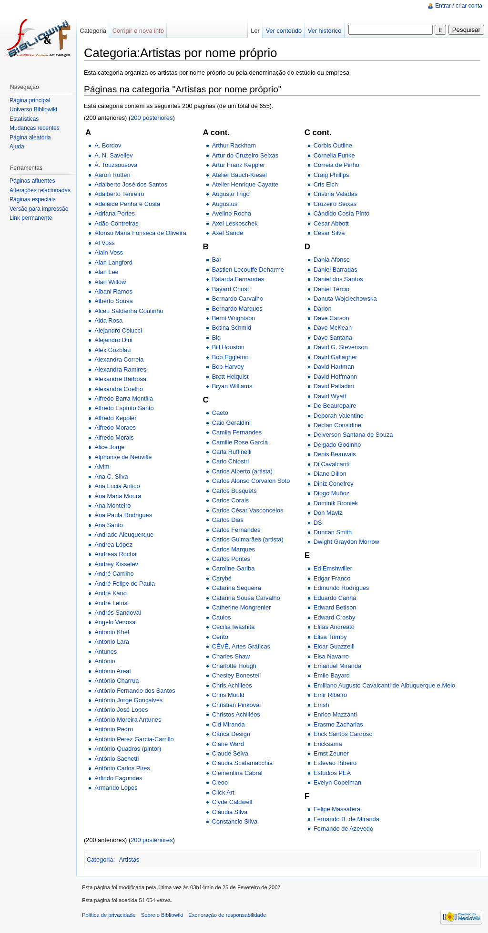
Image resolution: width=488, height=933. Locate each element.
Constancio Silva (234, 821)
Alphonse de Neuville (123, 457)
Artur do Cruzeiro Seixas (245, 155)
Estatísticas (24, 119)
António (104, 661)
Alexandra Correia (118, 359)
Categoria (100, 859)
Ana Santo (108, 525)
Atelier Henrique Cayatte (245, 184)
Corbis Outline (333, 145)
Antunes (105, 651)
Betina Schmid (232, 327)
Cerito (220, 636)
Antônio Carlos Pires (122, 768)
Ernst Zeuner (331, 753)
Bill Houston (228, 347)
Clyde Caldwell (232, 801)
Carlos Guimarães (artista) (248, 539)
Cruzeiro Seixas (335, 203)
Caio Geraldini (231, 422)
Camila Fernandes (237, 432)
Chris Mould (228, 694)
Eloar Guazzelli (334, 646)
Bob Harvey (228, 366)
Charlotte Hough (234, 665)
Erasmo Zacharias (338, 724)
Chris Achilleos (232, 685)
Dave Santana (333, 337)
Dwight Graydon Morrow (346, 541)
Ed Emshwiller (333, 568)
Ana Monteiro (112, 505)
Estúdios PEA (332, 772)
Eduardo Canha (335, 597)
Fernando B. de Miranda (346, 819)
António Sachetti (116, 758)
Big (216, 337)
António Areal (112, 671)
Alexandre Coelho (118, 389)
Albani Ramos (113, 291)
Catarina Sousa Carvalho (246, 597)
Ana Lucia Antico (117, 486)
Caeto (220, 412)
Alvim (101, 466)
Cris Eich (326, 184)
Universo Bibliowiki (33, 109)
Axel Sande (227, 232)
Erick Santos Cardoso (343, 733)
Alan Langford (113, 262)
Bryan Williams (232, 386)
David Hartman (334, 366)
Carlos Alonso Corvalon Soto (251, 480)
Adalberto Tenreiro (119, 193)
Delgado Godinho (337, 444)
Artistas (129, 859)
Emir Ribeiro (330, 694)
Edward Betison (335, 607)
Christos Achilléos (236, 714)
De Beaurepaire (335, 405)
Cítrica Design (231, 733)
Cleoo (220, 782)
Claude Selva (230, 753)
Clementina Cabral (237, 772)
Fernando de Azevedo (343, 828)
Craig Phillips (331, 174)
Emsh (321, 704)
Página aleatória (30, 137)
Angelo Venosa (114, 622)
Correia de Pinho (336, 164)
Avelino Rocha (231, 213)
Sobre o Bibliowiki (162, 915)
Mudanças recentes (35, 128)
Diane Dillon (330, 473)
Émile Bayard (332, 675)
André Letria (111, 603)
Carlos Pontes (231, 558)
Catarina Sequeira (236, 587)
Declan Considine (337, 425)
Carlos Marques (233, 549)
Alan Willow (110, 281)
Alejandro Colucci (118, 330)
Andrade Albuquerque (123, 534)
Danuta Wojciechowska (345, 298)
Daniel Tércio (331, 289)
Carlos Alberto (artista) (242, 471)
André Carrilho (114, 573)
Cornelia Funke (334, 155)
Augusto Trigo (231, 193)
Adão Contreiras (116, 223)
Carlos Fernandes (236, 529)
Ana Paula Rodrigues (123, 515)
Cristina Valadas (335, 193)
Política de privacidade (109, 915)
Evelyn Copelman (337, 782)
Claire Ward (228, 743)
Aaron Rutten (112, 174)
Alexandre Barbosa (120, 379)
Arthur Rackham (234, 145)
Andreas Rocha (115, 554)
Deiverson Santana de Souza (353, 434)
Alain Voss (108, 252)
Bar (217, 259)
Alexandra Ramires (120, 369)
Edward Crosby (334, 617)
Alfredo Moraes (115, 427)
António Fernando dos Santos (134, 690)
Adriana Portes (114, 213)
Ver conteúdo (284, 30)
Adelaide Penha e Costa (127, 203)
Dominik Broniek (336, 503)
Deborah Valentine (339, 415)
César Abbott (331, 223)
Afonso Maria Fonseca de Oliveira (140, 232)
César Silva (329, 232)
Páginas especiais (33, 199)
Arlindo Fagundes (118, 778)
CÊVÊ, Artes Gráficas (241, 646)
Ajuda (17, 146)
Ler (255, 30)
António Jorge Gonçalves (128, 700)
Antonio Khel (111, 632)
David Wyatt (330, 396)
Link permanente (31, 218)
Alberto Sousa (113, 300)
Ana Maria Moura (117, 496)
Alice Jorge (109, 447)
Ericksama (328, 743)
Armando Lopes (115, 787)
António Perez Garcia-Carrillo (133, 739)
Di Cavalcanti (331, 464)
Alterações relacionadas (40, 190)
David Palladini (334, 386)
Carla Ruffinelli (232, 451)
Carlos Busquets (234, 490)
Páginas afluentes (32, 180)
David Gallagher (335, 357)
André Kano (110, 593)
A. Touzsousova (115, 164)
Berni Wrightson (233, 318)
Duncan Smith (333, 532)
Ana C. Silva (111, 476)
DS (318, 522)
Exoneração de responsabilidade (227, 915)
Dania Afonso (332, 259)
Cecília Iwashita (233, 626)
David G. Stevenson (341, 347)
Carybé (222, 578)
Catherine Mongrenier (241, 607)
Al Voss (104, 242)
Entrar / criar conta (458, 5)
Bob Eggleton (230, 357)
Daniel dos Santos (338, 279)
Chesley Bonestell (236, 675)
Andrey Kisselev (116, 564)
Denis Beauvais (335, 454)
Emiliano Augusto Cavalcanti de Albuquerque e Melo (384, 685)
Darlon (323, 308)
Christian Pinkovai (236, 704)
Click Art (223, 792)
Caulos (221, 617)
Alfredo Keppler (115, 418)
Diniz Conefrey (334, 483)
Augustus (224, 203)
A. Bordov (107, 145)
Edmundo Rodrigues (341, 587)
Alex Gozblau (112, 350)
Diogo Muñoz (331, 493)
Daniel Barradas (335, 269)
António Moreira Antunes (127, 719)
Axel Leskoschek (235, 223)
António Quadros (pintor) (127, 748)
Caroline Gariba (233, 568)
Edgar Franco (332, 578)
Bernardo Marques (237, 308)
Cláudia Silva (230, 811)
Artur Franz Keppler (238, 164)
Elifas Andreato (334, 626)
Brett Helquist (230, 376)
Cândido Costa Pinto (341, 213)
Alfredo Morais (114, 437)
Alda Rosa (108, 320)
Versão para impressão (39, 209)
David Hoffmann (335, 376)
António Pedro (113, 729)
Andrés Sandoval (117, 612)
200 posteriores (152, 117)
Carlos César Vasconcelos (248, 510)
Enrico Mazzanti (335, 714)
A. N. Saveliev (113, 155)
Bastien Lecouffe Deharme (248, 269)
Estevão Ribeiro (335, 762)
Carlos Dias (228, 519)
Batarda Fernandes (238, 279)
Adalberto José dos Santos (130, 184)
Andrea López (113, 544)
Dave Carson (331, 318)
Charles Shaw (231, 656)
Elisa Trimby (330, 636)
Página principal (30, 100)
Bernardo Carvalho (237, 298)
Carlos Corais (230, 500)
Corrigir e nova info (138, 30)
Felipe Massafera (337, 809)
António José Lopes (121, 709)
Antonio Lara (111, 641)
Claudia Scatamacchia (242, 762)
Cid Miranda (228, 724)
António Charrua (116, 680)
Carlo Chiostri (230, 461)
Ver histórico (324, 30)
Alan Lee (106, 271)
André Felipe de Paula (124, 583)
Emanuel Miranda (337, 665)
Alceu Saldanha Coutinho (128, 310)
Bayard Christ (230, 289)
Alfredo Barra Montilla (123, 398)
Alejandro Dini (113, 340)
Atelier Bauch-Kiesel (239, 174)
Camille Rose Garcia (240, 442)
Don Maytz (328, 512)
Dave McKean (333, 327)
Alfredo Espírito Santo (123, 408)
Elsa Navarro (331, 656)
